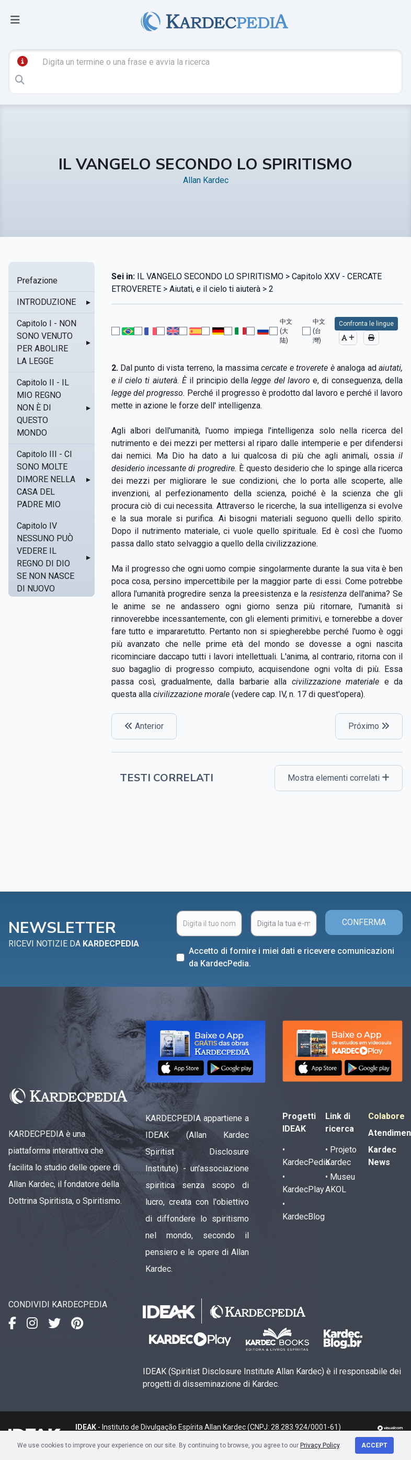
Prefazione (37, 281)
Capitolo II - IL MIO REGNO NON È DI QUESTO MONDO (43, 408)
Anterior (144, 726)
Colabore (386, 1116)
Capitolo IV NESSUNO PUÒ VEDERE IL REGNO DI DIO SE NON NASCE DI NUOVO (45, 557)
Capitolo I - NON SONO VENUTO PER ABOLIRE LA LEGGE (46, 342)
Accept (374, 1445)
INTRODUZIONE (46, 302)
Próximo (369, 726)
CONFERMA (364, 922)
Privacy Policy (319, 1445)
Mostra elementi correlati (339, 778)
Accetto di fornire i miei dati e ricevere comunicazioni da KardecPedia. (291, 957)
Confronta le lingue (366, 323)
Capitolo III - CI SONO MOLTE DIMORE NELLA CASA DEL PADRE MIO (46, 479)
